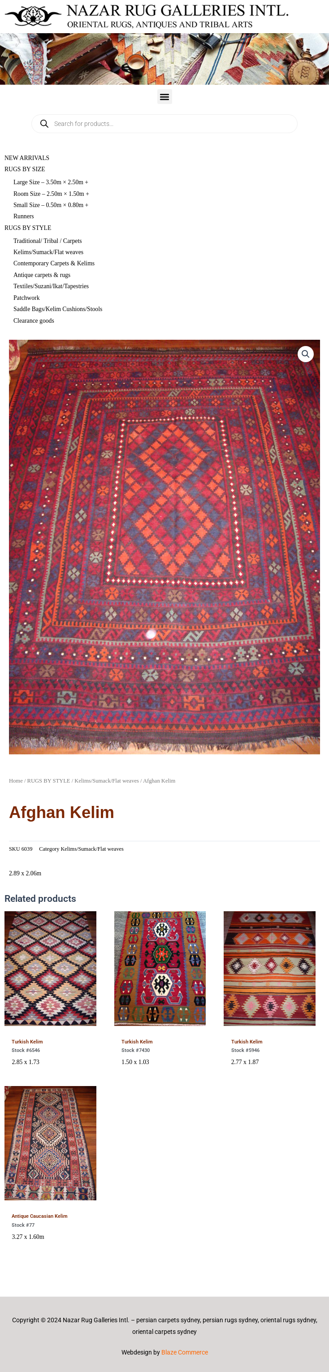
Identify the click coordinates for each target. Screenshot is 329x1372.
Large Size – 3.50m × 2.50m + (50, 182)
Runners (23, 216)
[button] (164, 96)
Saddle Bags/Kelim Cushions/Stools (57, 309)
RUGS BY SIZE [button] (24, 169)
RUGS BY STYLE (48, 781)
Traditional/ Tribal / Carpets (47, 241)
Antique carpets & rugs (41, 275)
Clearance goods (33, 320)
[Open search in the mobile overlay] (164, 123)
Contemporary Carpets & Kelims (54, 263)
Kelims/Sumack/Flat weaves (48, 252)
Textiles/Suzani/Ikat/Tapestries (51, 286)
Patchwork (26, 297)
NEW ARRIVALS (26, 158)
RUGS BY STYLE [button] (27, 228)
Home (16, 781)
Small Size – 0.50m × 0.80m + (50, 205)
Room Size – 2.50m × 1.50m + (51, 193)
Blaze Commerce (184, 1352)
